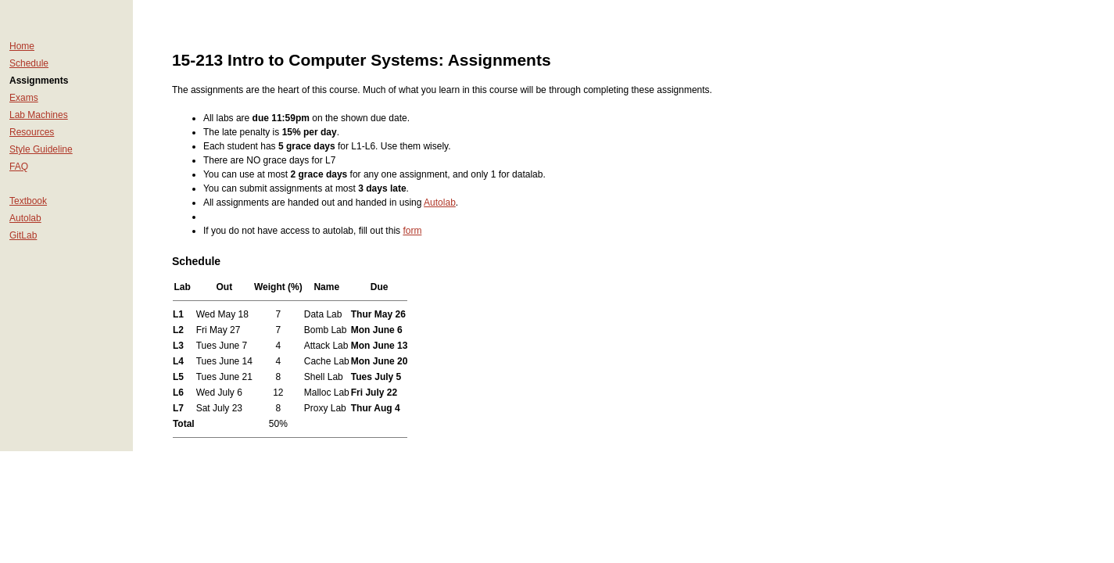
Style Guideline (41, 149)
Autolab (25, 218)
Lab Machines (38, 114)
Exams (23, 97)
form (412, 230)
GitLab (23, 235)
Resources (31, 132)
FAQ (18, 166)
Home (21, 46)
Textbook (28, 200)
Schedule (28, 63)
